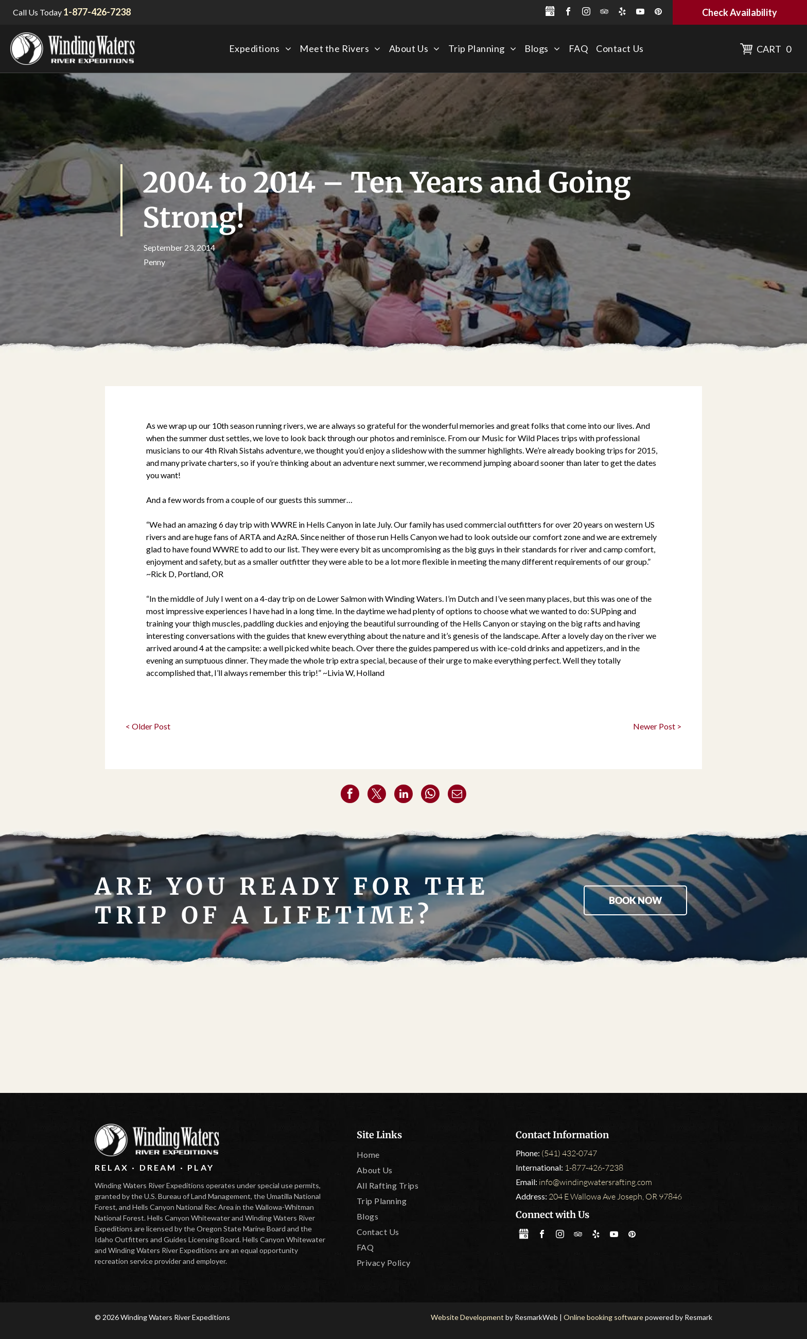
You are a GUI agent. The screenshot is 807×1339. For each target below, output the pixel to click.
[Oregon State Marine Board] (403, 1031)
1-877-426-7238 (594, 1167)
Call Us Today (37, 12)
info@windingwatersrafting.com (595, 1182)
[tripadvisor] (604, 12)
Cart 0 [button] (774, 49)
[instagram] (586, 12)
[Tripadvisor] (282, 1031)
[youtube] (640, 12)
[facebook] (568, 12)
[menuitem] (260, 49)
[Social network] (550, 12)
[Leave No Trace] (525, 1031)
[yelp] (622, 12)
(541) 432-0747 (569, 1153)
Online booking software (603, 1317)
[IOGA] (646, 1031)
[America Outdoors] (160, 1031)
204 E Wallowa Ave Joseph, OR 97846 (615, 1196)
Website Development (467, 1317)
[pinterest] (658, 12)
